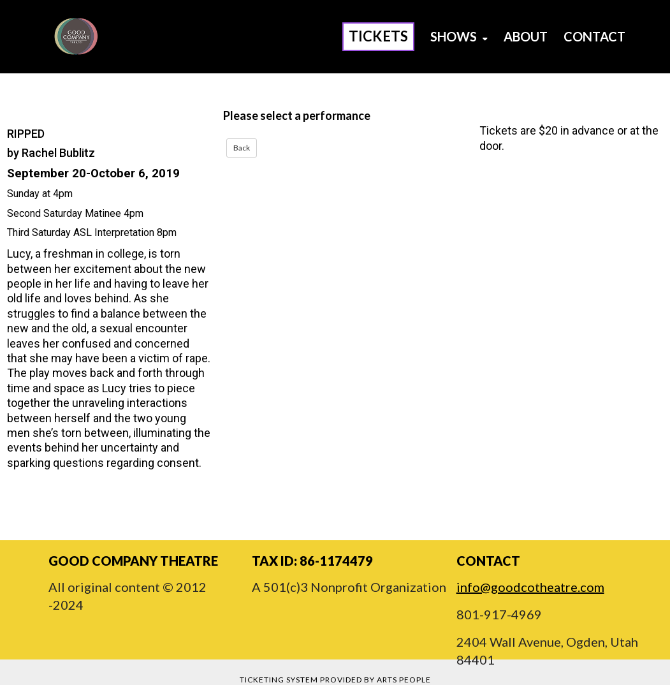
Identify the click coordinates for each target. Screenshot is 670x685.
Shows (459, 36)
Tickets (378, 36)
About (526, 36)
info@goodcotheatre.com (530, 586)
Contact (594, 36)
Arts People (404, 679)
